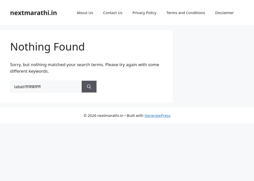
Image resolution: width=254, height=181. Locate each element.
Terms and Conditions (185, 12)
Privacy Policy (144, 12)
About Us (85, 12)
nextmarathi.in (33, 12)
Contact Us (112, 12)
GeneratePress (157, 115)
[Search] (89, 87)
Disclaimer (224, 12)
